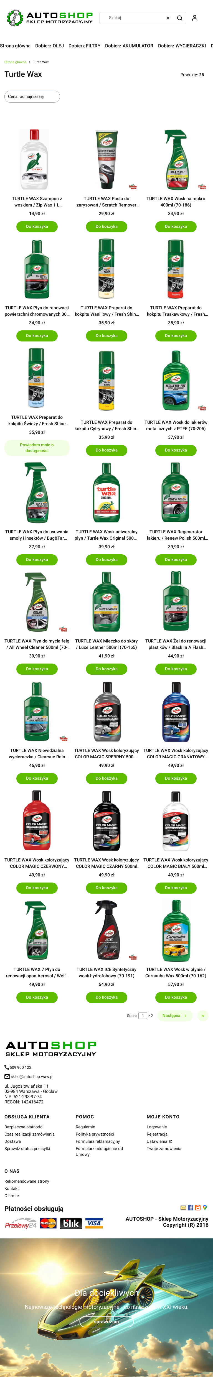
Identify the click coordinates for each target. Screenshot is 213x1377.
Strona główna (15, 62)
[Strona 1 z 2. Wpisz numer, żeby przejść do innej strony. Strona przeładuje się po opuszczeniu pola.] (142, 1016)
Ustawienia (157, 1141)
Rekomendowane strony (26, 1181)
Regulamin (85, 1126)
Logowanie (157, 1126)
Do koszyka (37, 226)
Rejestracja (157, 1134)
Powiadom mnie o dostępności (37, 447)
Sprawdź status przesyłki (27, 1148)
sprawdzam (106, 1321)
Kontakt (11, 1188)
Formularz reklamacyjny (98, 1141)
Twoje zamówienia (164, 1148)
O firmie (11, 1195)
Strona (132, 1016)
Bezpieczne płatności (24, 1126)
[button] (180, 18)
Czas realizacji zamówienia (29, 1134)
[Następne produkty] (175, 1015)
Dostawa (12, 1141)
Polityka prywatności (95, 1134)
